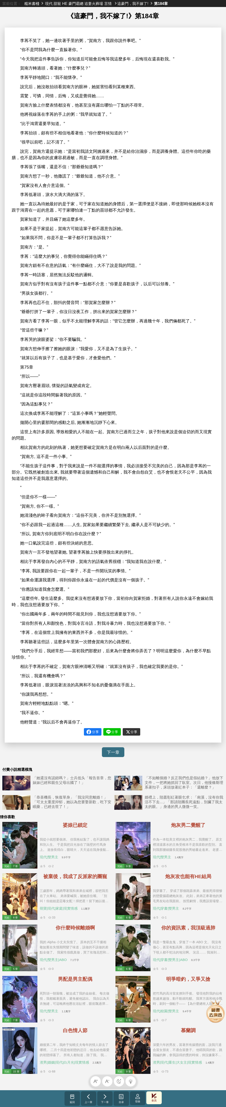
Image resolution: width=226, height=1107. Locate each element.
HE (64, 3)
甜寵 (57, 3)
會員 (154, 1098)
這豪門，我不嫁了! (132, 3)
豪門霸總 (75, 3)
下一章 (113, 752)
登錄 (137, 1098)
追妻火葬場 (93, 3)
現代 (49, 3)
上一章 (88, 1099)
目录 (121, 1099)
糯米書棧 (31, 3)
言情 (108, 3)
